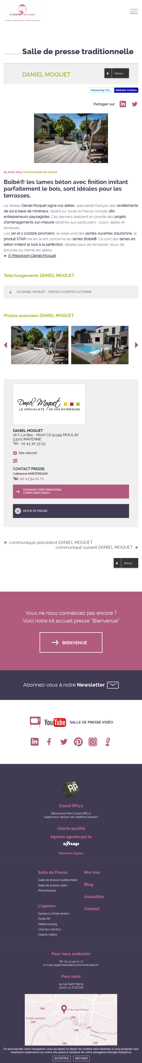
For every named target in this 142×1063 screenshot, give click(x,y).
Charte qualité (71, 828)
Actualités (94, 896)
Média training (47, 924)
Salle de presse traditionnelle (57, 880)
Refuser (81, 1058)
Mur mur (92, 872)
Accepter (62, 1058)
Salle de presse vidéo (91, 722)
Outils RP (44, 919)
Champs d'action (49, 929)
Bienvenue (74, 642)
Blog (88, 884)
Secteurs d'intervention (53, 913)
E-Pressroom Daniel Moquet (32, 255)
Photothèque (47, 890)
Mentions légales (71, 853)
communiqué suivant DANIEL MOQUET (94, 547)
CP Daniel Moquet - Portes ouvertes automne (54, 292)
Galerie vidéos (47, 934)
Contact (91, 908)
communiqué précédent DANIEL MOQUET (51, 542)
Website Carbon (126, 90)
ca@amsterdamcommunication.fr (76, 965)
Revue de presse (35, 511)
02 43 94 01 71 (32, 478)
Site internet (27, 453)
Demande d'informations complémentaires (42, 491)
